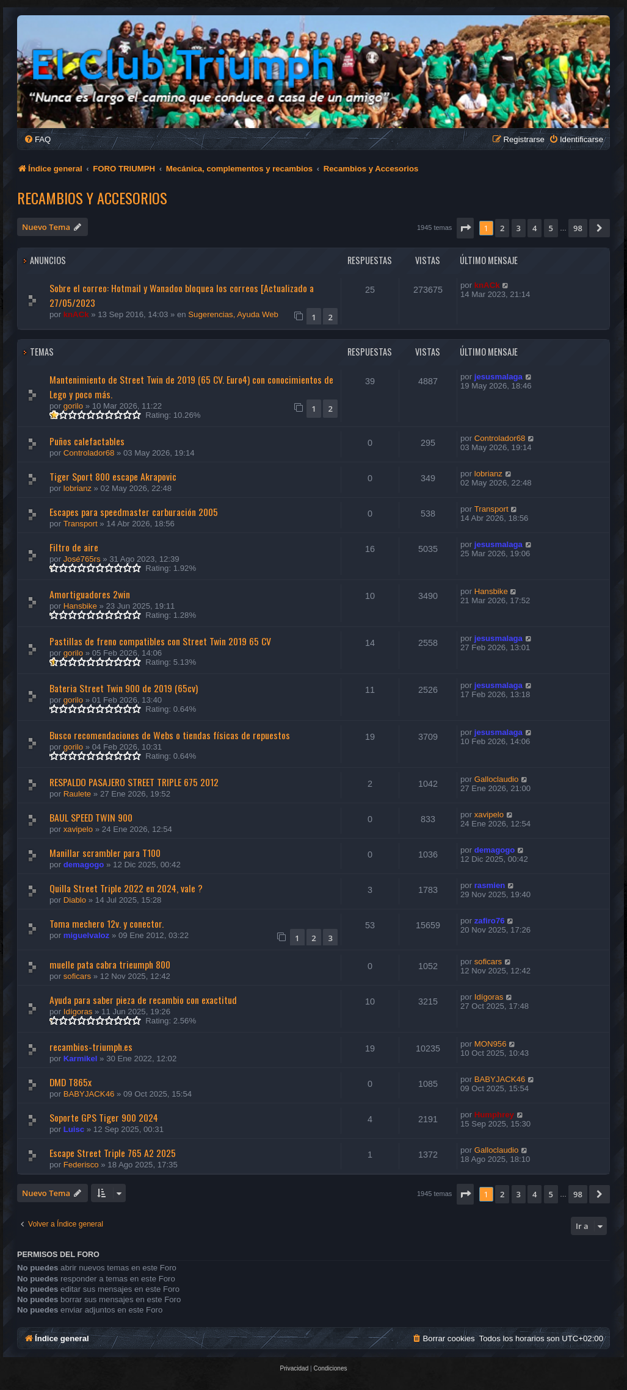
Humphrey (494, 1114)
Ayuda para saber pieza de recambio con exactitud (143, 999)
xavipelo (78, 829)
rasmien (490, 885)
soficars (77, 976)
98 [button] (577, 228)
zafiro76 (489, 920)
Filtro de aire (73, 547)
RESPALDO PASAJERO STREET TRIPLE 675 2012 (134, 782)
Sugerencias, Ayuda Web (233, 314)
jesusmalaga (498, 376)
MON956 (490, 1043)
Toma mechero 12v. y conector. (106, 923)
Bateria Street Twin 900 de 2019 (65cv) (123, 688)
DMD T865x (70, 1082)
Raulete (77, 793)
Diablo (74, 900)
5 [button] (551, 228)
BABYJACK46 (89, 1093)
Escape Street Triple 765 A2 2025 (112, 1152)
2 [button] (502, 228)
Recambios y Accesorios (92, 198)
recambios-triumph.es (90, 1046)
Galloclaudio (496, 779)
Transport (80, 523)
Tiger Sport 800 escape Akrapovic (112, 476)
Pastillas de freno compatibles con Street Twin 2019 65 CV (160, 641)
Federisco (81, 1164)
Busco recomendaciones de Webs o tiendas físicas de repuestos (169, 735)
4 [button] (534, 228)
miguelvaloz (86, 935)
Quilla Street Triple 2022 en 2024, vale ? (126, 888)
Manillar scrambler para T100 (105, 852)
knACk (76, 314)
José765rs (82, 559)
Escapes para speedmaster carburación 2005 (133, 511)
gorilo (73, 405)
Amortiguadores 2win (89, 594)
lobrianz (77, 488)
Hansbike (80, 606)
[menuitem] (37, 139)
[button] (465, 228)
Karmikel (80, 1058)
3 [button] (518, 228)
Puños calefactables (87, 441)
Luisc (73, 1129)
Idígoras (78, 1011)
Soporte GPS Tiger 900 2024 (103, 1117)
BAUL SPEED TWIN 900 (90, 817)
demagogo (83, 864)
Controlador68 (89, 452)
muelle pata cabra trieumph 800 (109, 964)
